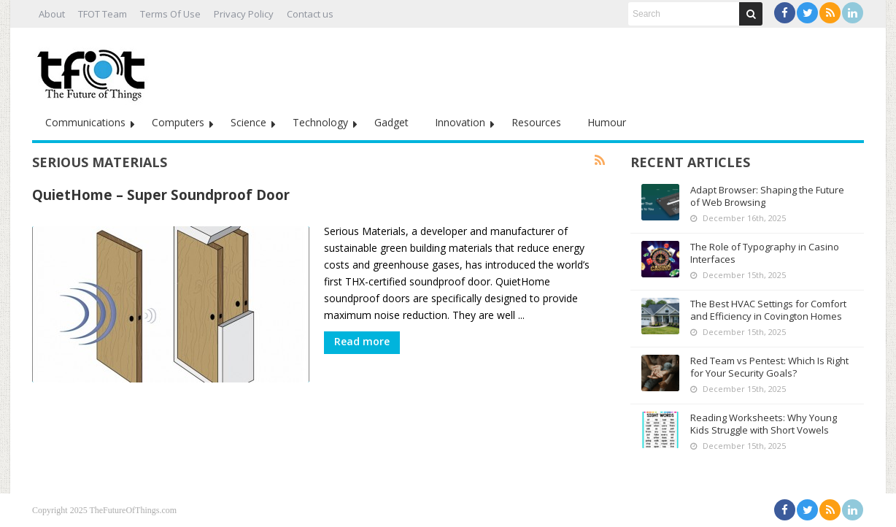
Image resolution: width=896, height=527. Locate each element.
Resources (536, 122)
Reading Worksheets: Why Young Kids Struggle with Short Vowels (763, 423)
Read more (362, 341)
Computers (178, 122)
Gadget (391, 122)
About (52, 13)
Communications (85, 122)
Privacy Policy (244, 13)
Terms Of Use (170, 13)
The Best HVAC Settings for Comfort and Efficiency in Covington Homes (768, 310)
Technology (320, 122)
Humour (606, 122)
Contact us (310, 13)
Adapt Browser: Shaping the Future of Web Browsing (767, 196)
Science (248, 122)
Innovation (460, 122)
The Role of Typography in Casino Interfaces (764, 253)
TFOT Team (102, 13)
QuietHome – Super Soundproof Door (161, 194)
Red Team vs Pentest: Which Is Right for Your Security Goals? (769, 367)
